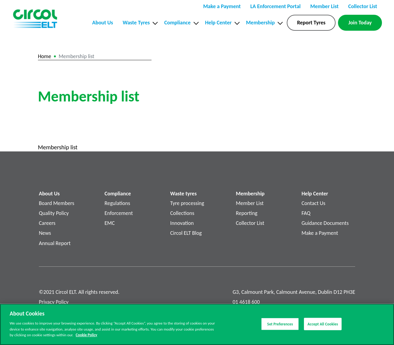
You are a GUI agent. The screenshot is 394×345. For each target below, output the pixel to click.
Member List (250, 203)
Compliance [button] (177, 22)
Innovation (182, 223)
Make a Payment (320, 233)
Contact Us (313, 203)
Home (44, 56)
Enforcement (119, 213)
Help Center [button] (218, 22)
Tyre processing (187, 203)
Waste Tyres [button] (136, 22)
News (45, 233)
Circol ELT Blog (186, 233)
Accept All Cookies (323, 326)
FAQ (306, 213)
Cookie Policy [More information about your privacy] (86, 337)
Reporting (247, 213)
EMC (110, 223)
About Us (102, 22)
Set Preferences (280, 326)
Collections (182, 213)
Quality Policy (54, 213)
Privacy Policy (53, 302)
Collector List (250, 223)
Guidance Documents (325, 223)
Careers (47, 223)
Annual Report (54, 243)
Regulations (117, 203)
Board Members (56, 203)
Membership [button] (260, 22)
